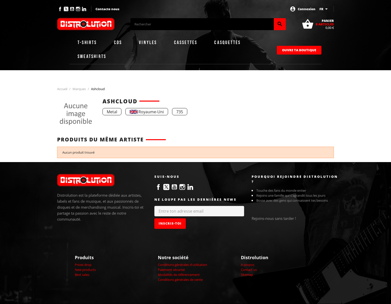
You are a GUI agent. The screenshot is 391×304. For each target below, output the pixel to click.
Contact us (249, 269)
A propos (247, 264)
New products (85, 269)
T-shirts (87, 43)
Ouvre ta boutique (299, 50)
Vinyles (148, 43)
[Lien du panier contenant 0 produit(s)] (318, 24)
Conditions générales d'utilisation (182, 264)
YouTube (72, 9)
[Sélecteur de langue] (324, 9)
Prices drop (83, 264)
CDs (118, 43)
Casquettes (227, 43)
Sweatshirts (92, 57)
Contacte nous (107, 9)
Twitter (66, 9)
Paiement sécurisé (171, 269)
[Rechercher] (202, 24)
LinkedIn (84, 9)
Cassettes (185, 43)
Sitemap (247, 274)
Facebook (60, 9)
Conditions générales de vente (180, 279)
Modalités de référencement (179, 274)
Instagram (78, 9)
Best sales (82, 274)
